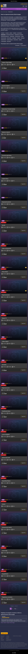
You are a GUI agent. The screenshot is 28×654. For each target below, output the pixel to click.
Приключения (3, 34)
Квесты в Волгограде (4, 11)
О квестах (2, 640)
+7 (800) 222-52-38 (23, 3)
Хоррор (22, 36)
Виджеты (7, 638)
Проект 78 (4, 318)
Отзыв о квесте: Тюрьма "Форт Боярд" (8, 622)
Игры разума (5, 271)
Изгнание (4, 364)
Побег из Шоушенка (6, 248)
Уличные (20, 39)
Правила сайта (8, 640)
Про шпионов (16, 39)
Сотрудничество (8, 639)
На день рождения (10, 39)
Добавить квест (4, 633)
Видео (2, 638)
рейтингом (10, 29)
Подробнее (23, 114)
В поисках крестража (6, 155)
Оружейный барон (6, 480)
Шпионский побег (6, 457)
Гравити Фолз (5, 178)
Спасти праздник (6, 434)
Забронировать (23, 67)
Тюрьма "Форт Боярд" (7, 62)
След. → (15, 608)
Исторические (12, 36)
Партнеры (2, 639)
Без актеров (9, 41)
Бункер (3, 225)
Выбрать (25, 18)
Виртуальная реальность (5, 36)
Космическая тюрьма (7, 527)
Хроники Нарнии (6, 85)
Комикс (3, 504)
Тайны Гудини (5, 341)
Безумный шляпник (6, 202)
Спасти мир (4, 550)
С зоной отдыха (3, 41)
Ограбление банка (6, 411)
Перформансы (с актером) (19, 34)
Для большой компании (10, 34)
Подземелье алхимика (7, 597)
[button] (26, 6)
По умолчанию (23, 45)
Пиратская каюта (6, 295)
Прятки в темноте (6, 132)
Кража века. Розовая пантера (8, 109)
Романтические (3, 39)
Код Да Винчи (5, 573)
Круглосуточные (17, 36)
